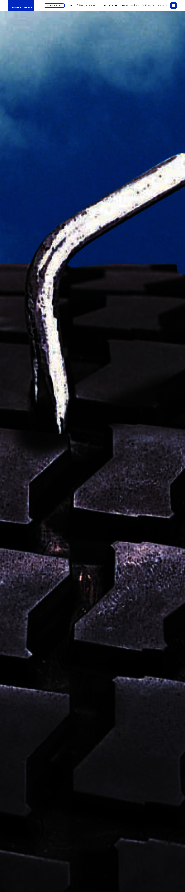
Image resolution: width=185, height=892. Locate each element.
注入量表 (79, 5)
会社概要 (135, 5)
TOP (69, 5)
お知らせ (123, 5)
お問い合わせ (149, 5)
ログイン (162, 5)
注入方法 (90, 5)
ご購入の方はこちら (54, 5)
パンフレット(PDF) (107, 5)
